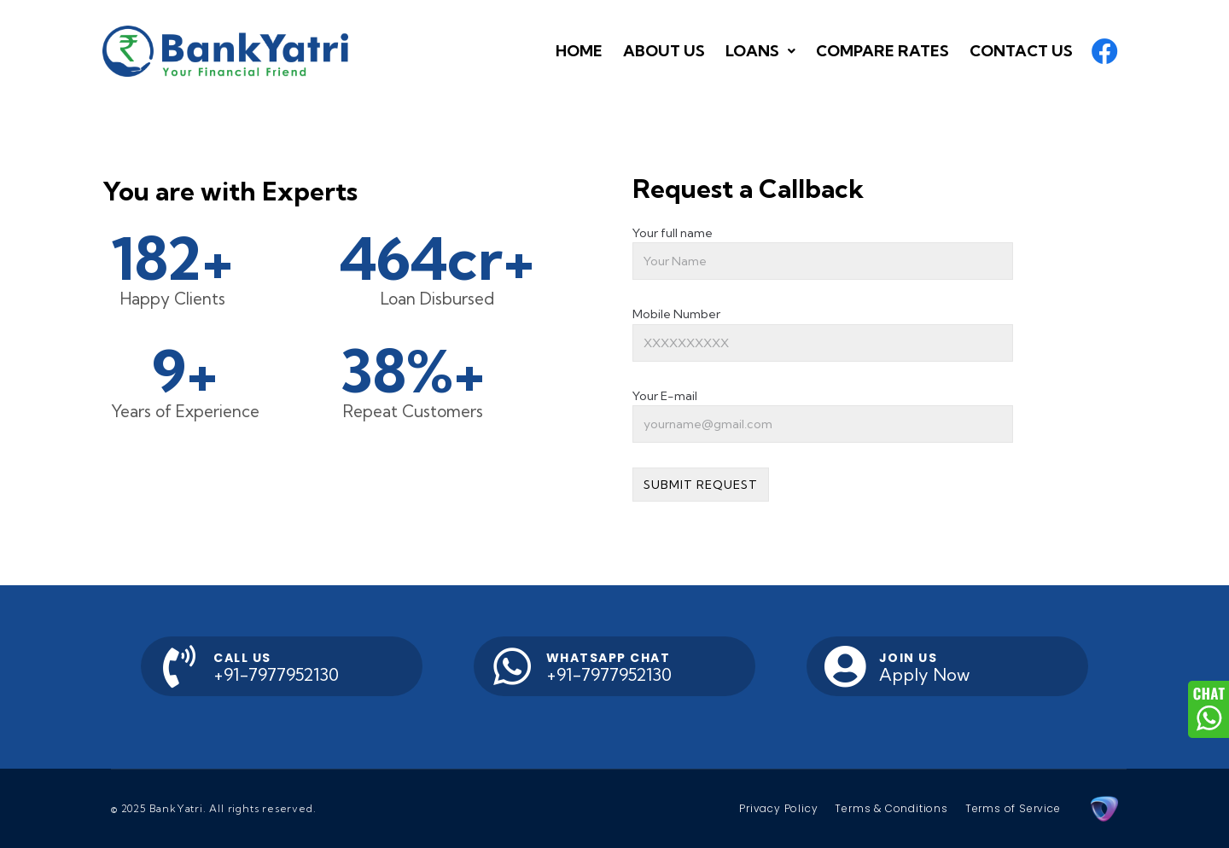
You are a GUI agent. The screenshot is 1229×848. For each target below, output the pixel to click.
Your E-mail (664, 396)
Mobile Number (676, 314)
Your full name (672, 233)
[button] (882, 51)
